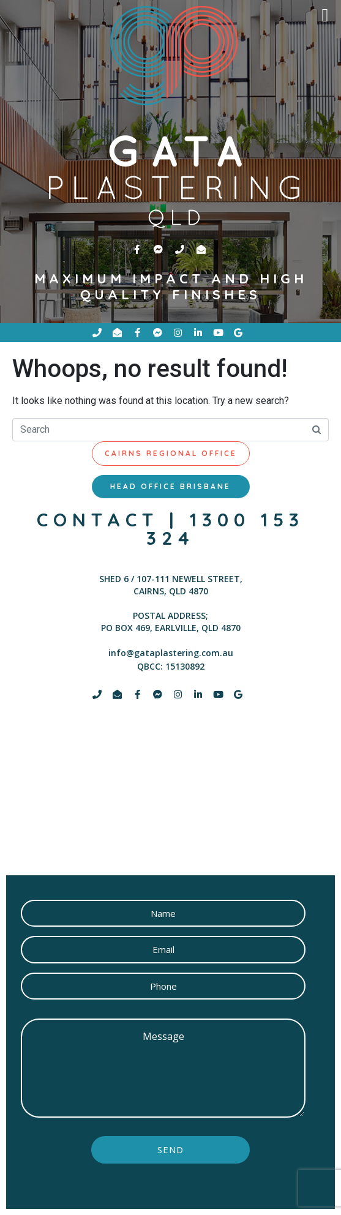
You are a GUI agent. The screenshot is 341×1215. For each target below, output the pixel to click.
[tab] (171, 453)
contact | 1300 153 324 (170, 529)
